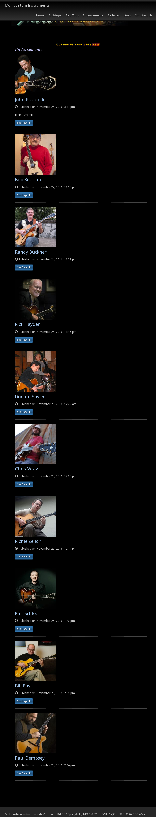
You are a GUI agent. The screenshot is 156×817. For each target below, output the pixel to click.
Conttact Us (143, 15)
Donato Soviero (31, 396)
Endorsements (93, 15)
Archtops (55, 15)
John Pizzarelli (29, 99)
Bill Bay (22, 686)
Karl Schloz (26, 613)
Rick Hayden (28, 324)
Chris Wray (26, 469)
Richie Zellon (28, 541)
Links (127, 15)
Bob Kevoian (28, 179)
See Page (24, 123)
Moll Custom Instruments (27, 5)
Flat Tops (72, 15)
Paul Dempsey (30, 758)
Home (40, 15)
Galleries (113, 15)
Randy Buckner (31, 252)
